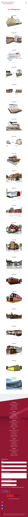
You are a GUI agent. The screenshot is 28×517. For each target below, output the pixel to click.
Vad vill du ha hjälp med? (6, 472)
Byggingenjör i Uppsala (14, 446)
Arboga (23, 513)
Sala (14, 513)
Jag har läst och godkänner (13, 487)
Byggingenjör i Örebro (14, 436)
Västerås (4, 513)
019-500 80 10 (15, 435)
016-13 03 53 (15, 425)
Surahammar (11, 513)
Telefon (2, 468)
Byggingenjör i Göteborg (14, 455)
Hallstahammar (17, 513)
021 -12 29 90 (15, 416)
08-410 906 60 (15, 407)
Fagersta (7, 513)
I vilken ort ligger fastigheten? (6, 479)
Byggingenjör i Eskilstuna (14, 426)
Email (2, 464)
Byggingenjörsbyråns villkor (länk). (18, 487)
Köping (21, 513)
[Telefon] (14, 470)
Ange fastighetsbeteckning (6, 483)
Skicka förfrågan (5, 491)
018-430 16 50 (15, 445)
